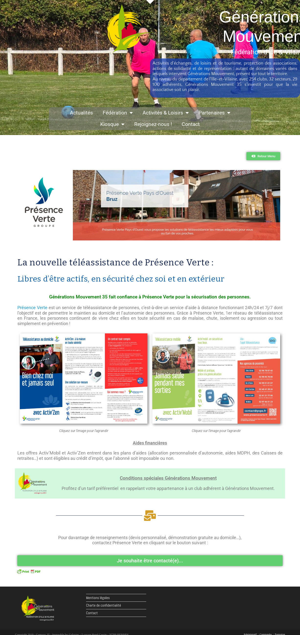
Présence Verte (32, 307)
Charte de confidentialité (103, 605)
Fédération (118, 113)
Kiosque (112, 124)
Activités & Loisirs (166, 113)
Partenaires (214, 113)
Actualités (81, 113)
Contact (191, 124)
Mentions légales (98, 597)
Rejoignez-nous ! (153, 124)
